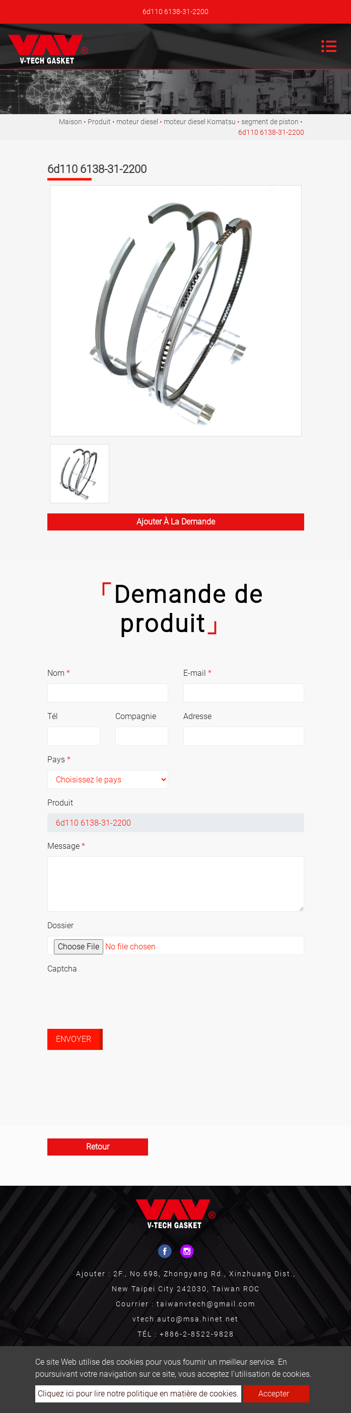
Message (66, 846)
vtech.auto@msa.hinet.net (185, 1319)
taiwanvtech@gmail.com (206, 1304)
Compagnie (135, 716)
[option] (176, 310)
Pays (59, 759)
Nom (58, 673)
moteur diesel (137, 122)
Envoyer (73, 1039)
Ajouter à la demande (175, 521)
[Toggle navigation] (329, 46)
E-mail (197, 673)
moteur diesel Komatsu (200, 122)
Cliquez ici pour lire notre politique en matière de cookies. (138, 1393)
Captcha (62, 969)
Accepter (273, 1393)
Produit (99, 122)
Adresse (197, 716)
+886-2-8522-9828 (197, 1334)
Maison (70, 122)
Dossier (60, 925)
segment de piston (270, 122)
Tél (52, 716)
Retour (97, 1147)
